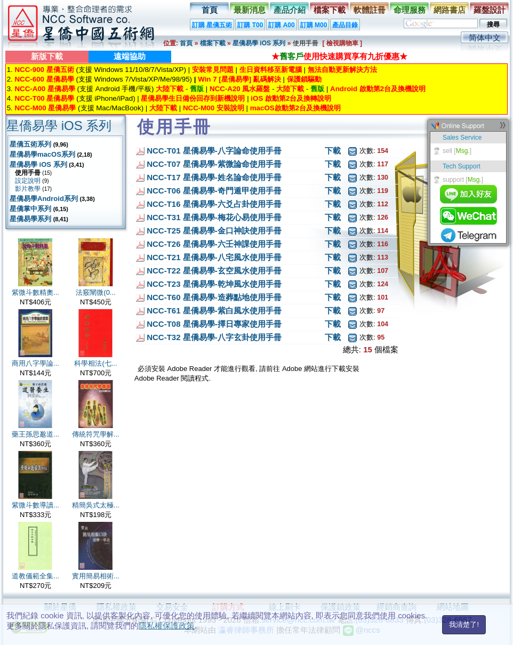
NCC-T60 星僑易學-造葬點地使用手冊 (214, 297)
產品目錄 (345, 25)
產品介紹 (290, 9)
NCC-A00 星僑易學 (44, 89)
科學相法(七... (95, 363)
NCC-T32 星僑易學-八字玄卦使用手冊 (214, 337)
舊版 (197, 89)
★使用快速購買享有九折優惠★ (339, 56)
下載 (333, 150)
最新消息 (250, 9)
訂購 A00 (281, 25)
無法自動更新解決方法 (342, 70)
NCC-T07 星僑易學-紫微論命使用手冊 (214, 163)
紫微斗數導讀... (35, 505)
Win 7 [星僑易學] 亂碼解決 (239, 79)
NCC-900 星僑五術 (44, 70)
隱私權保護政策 (167, 625)
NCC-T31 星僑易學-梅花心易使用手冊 (214, 217)
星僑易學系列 (30, 219)
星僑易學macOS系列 (42, 154)
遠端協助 (130, 56)
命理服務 (410, 9)
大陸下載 (169, 89)
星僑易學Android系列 (44, 199)
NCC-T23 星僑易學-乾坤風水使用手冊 (214, 283)
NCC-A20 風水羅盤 (240, 89)
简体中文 (485, 37)
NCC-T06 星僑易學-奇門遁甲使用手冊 (214, 190)
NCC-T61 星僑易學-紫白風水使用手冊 (214, 310)
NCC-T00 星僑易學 (44, 98)
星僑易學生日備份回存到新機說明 (193, 98)
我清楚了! (464, 624)
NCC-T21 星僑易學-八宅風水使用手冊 (214, 257)
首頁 (210, 9)
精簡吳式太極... (95, 505)
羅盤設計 (490, 9)
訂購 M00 (313, 25)
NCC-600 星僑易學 (44, 79)
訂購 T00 (250, 25)
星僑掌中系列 (30, 209)
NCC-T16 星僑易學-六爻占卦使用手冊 (214, 203)
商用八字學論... (35, 363)
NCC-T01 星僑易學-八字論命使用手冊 (214, 150)
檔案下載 (330, 9)
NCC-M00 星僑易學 (45, 108)
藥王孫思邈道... (35, 434)
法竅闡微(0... (95, 292)
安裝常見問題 (213, 70)
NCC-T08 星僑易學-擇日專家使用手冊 (214, 323)
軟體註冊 (370, 9)
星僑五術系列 (30, 144)
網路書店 (450, 9)
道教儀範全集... (35, 576)
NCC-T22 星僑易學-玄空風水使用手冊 (214, 270)
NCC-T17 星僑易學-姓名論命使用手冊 (214, 177)
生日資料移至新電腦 (270, 70)
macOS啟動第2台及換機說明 (295, 108)
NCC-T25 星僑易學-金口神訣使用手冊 (214, 230)
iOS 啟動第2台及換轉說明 (291, 98)
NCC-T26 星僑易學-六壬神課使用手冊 (214, 243)
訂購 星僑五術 (212, 25)
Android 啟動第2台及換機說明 (378, 89)
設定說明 (28, 180)
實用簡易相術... (95, 576)
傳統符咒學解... (95, 434)
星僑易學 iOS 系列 (259, 43)
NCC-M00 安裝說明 (213, 108)
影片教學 (28, 188)
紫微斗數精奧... (35, 292)
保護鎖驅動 (304, 79)
